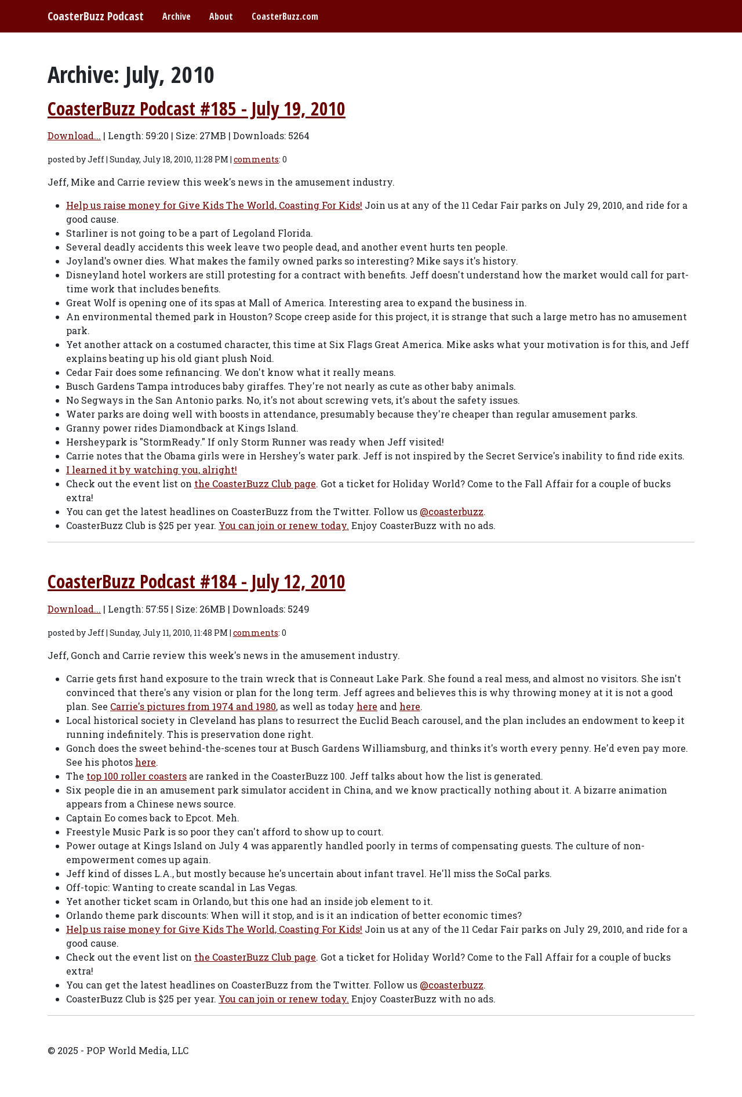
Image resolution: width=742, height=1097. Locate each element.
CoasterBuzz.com (285, 16)
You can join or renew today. (284, 525)
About (221, 16)
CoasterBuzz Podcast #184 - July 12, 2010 (196, 581)
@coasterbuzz (451, 511)
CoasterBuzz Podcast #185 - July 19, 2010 (196, 108)
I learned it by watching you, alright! (151, 470)
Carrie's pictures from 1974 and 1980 (193, 706)
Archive (176, 16)
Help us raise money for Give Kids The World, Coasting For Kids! (214, 205)
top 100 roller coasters (136, 776)
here (367, 706)
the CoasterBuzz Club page (255, 483)
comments (256, 159)
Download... (74, 135)
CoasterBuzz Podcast (96, 16)
